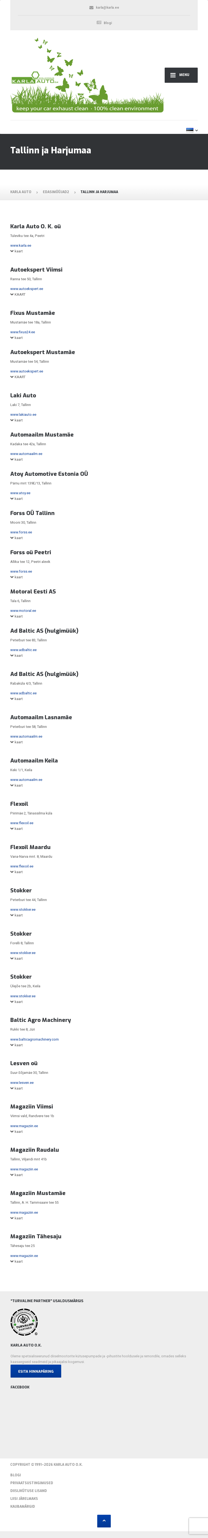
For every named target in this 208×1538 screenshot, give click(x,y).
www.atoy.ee (20, 493)
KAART (20, 294)
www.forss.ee (21, 532)
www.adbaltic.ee (23, 650)
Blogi (15, 1475)
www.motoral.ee (23, 611)
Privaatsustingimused (31, 1483)
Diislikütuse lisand (28, 1491)
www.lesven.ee (22, 1083)
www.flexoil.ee (21, 823)
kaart (19, 251)
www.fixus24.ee (22, 332)
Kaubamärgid (22, 1506)
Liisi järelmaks (24, 1499)
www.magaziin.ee (24, 1126)
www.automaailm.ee (26, 454)
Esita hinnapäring (36, 1371)
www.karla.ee (20, 245)
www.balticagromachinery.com (34, 1039)
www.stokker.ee (22, 909)
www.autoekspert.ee (26, 289)
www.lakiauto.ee (23, 414)
